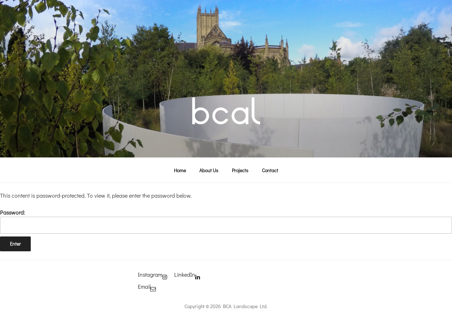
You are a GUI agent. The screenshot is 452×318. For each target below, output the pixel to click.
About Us (208, 170)
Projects (240, 170)
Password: (226, 221)
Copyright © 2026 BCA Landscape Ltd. (226, 306)
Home (180, 170)
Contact (270, 170)
